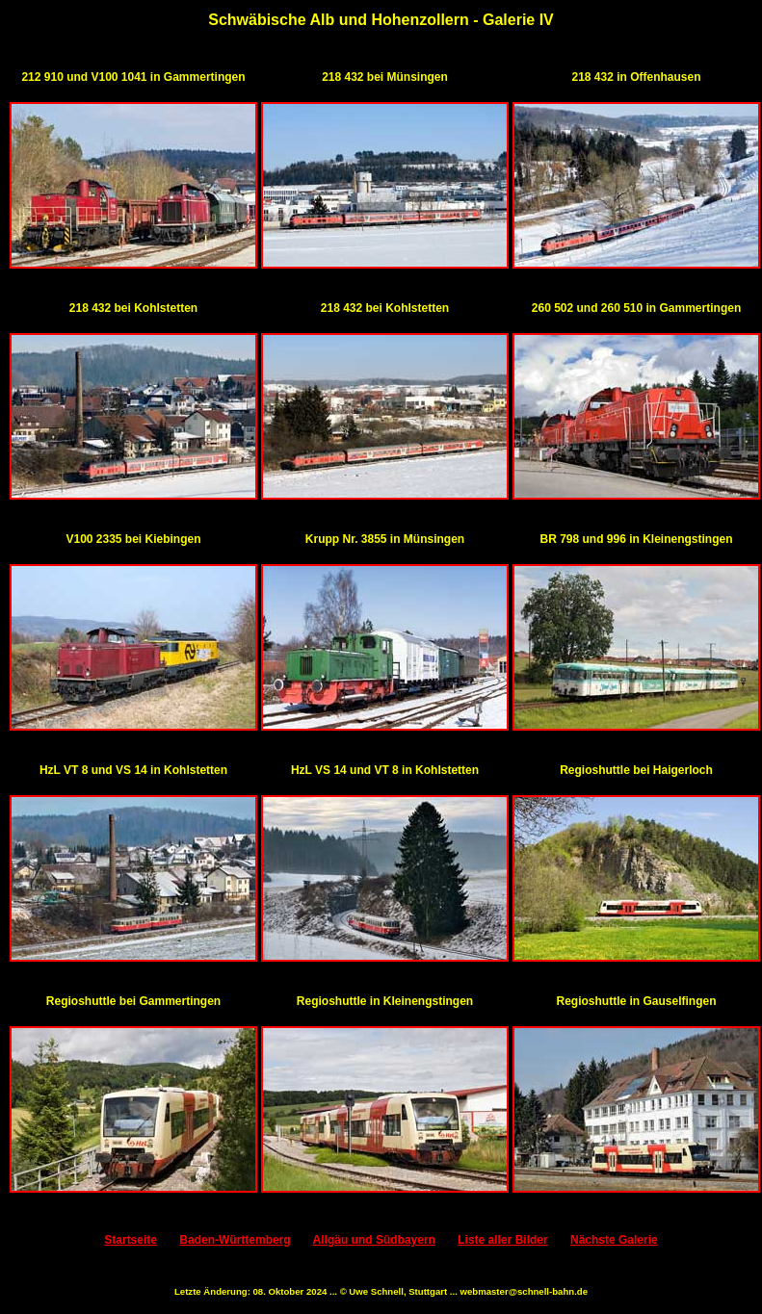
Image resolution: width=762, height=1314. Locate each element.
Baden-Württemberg (234, 1240)
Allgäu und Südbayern (374, 1240)
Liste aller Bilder (502, 1240)
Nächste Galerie (614, 1240)
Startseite (130, 1240)
